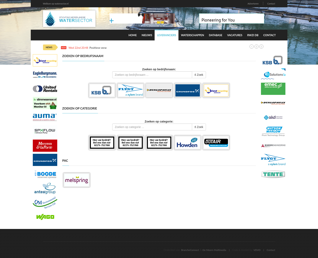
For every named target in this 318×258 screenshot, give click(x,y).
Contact (271, 3)
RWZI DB (252, 35)
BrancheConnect (190, 249)
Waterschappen (192, 35)
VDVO (257, 249)
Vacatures (234, 35)
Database (215, 35)
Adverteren (253, 3)
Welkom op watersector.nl (56, 3)
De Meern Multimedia (214, 249)
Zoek (199, 74)
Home (133, 35)
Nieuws (147, 35)
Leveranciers (166, 35)
